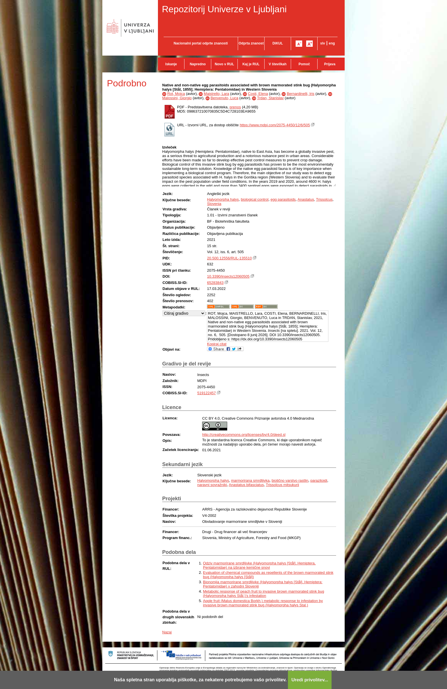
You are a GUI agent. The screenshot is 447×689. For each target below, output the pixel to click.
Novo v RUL (224, 64)
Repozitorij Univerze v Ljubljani (224, 9)
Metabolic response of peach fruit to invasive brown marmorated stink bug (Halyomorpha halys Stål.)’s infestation (263, 593)
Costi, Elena (258, 94)
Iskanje (171, 64)
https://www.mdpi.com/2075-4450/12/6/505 (275, 125)
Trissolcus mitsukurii (282, 485)
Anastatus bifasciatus (246, 485)
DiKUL (278, 43)
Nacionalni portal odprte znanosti (201, 43)
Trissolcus (324, 199)
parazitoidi (318, 480)
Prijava (329, 64)
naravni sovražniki (212, 485)
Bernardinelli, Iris (300, 94)
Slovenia (214, 204)
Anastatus (306, 199)
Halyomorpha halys (223, 199)
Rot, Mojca (176, 94)
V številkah (278, 64)
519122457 (206, 393)
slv (322, 43)
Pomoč (304, 64)
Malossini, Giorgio (177, 98)
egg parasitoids (283, 199)
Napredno (198, 64)
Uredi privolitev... (309, 679)
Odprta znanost (251, 43)
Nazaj (167, 632)
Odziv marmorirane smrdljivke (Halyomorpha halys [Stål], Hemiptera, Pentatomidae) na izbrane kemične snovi (259, 565)
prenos (235, 107)
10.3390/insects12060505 (228, 276)
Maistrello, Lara (216, 94)
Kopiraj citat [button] (216, 344)
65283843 (215, 283)
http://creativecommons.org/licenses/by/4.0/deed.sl (243, 434)
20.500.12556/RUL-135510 (229, 258)
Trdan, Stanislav (270, 98)
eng (332, 43)
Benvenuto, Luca (224, 98)
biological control (255, 199)
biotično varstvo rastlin (290, 480)
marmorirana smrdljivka (250, 480)
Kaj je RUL (250, 64)
